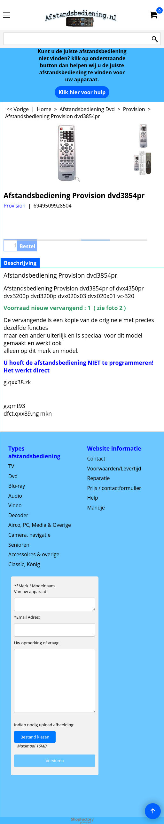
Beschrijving (20, 262)
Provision (15, 205)
